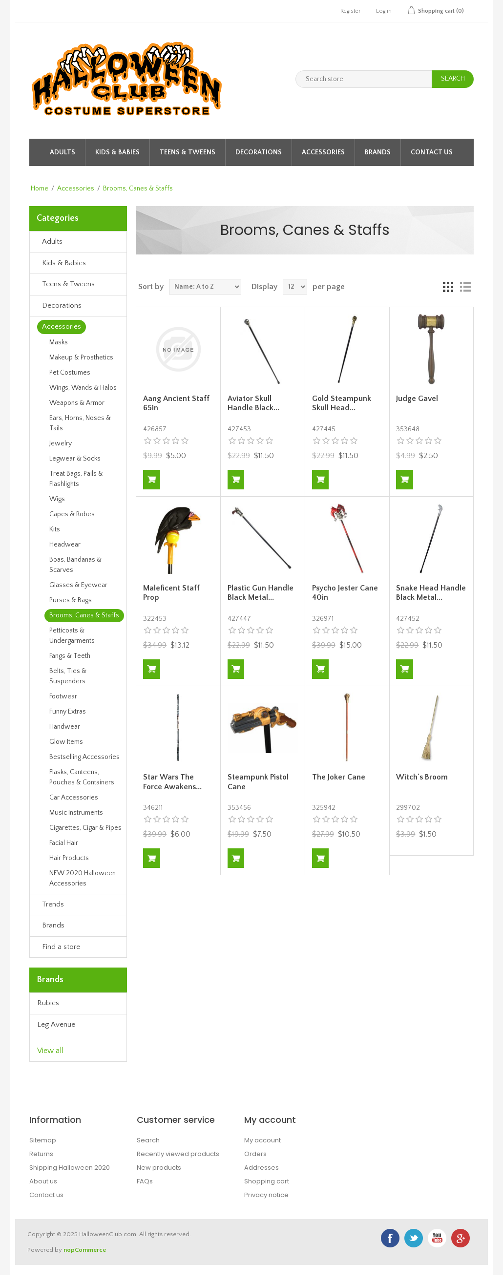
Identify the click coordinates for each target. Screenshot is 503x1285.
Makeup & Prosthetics (81, 357)
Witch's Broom (422, 777)
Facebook (390, 1238)
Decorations (258, 152)
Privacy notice (266, 1195)
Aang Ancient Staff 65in (176, 403)
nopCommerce (84, 1249)
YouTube (437, 1238)
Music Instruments (76, 813)
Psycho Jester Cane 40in (345, 593)
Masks (58, 342)
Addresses (261, 1167)
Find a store (61, 947)
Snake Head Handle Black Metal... (431, 593)
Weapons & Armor (77, 403)
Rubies (48, 1003)
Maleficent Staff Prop (171, 593)
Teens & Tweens (187, 152)
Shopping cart (266, 1181)
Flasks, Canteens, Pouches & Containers (81, 777)
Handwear (64, 727)
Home (39, 188)
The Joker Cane (338, 777)
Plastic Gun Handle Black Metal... (260, 593)
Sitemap (42, 1140)
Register (350, 11)
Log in (384, 11)
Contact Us (432, 152)
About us (43, 1181)
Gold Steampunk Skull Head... (341, 403)
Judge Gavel (417, 398)
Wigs (57, 499)
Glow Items (66, 742)
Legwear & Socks (75, 459)
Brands (378, 152)
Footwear (63, 696)
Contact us (46, 1195)
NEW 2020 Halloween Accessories (82, 878)
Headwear (65, 544)
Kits (54, 529)
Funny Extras (67, 712)
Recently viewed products (178, 1154)
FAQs (145, 1181)
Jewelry (60, 443)
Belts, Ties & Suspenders (67, 676)
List (465, 287)
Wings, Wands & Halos (83, 388)
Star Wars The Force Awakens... (172, 782)
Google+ (460, 1238)
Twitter (413, 1238)
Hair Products (69, 858)
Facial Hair (63, 843)
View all (50, 1050)
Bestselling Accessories (84, 757)
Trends (53, 904)
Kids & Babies (117, 152)
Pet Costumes (69, 373)
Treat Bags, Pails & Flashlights (76, 479)
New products (159, 1167)
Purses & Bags (70, 600)
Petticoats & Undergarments (72, 636)
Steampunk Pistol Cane (258, 782)
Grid (448, 287)
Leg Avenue (56, 1024)
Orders (255, 1154)
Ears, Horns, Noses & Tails (80, 423)
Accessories (323, 152)
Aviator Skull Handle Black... (253, 403)
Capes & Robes (72, 514)
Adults (62, 152)
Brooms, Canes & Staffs (84, 615)
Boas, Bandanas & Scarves (75, 565)
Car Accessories (73, 797)
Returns (41, 1154)
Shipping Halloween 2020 (69, 1167)
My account (262, 1140)
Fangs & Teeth (69, 656)
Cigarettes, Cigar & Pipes (85, 828)
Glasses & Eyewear (78, 585)
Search (148, 1140)
